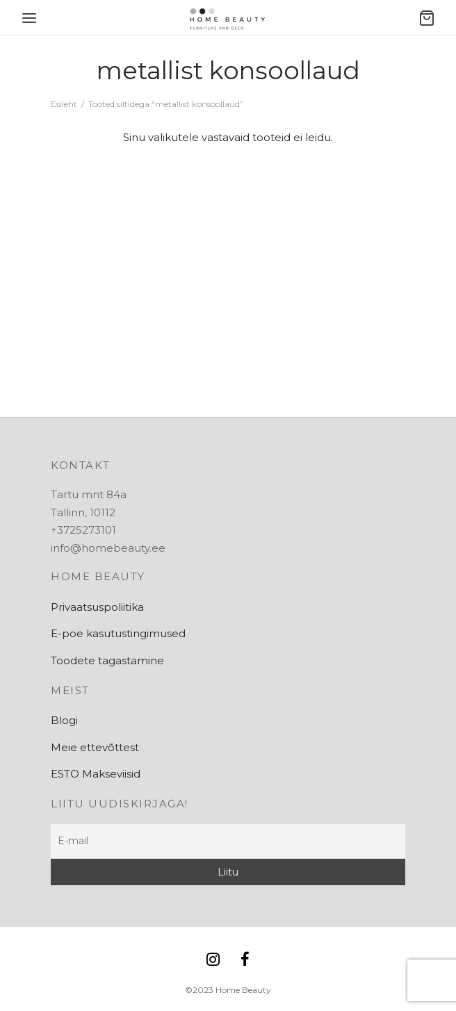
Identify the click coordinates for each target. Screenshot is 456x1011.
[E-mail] (228, 841)
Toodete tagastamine (107, 660)
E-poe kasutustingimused (118, 633)
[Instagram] (213, 960)
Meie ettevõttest (95, 747)
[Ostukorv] (426, 18)
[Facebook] (245, 960)
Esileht (64, 104)
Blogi (64, 720)
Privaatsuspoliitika (97, 607)
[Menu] (29, 18)
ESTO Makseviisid (95, 773)
